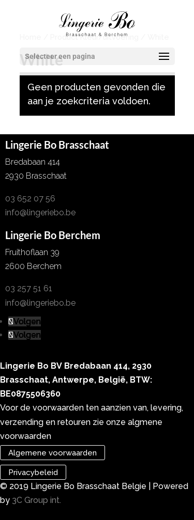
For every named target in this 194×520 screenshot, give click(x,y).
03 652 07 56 (30, 198)
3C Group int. (36, 500)
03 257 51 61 (28, 288)
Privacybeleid (33, 472)
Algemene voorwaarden (52, 453)
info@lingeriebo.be (40, 212)
